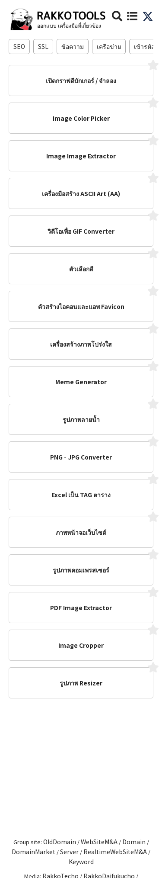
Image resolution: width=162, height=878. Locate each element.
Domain (134, 841)
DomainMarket (33, 851)
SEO (19, 46)
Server (69, 851)
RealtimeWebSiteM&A (115, 851)
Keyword (81, 861)
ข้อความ (72, 46)
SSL (43, 46)
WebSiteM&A (99, 841)
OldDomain (59, 841)
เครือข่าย (109, 46)
